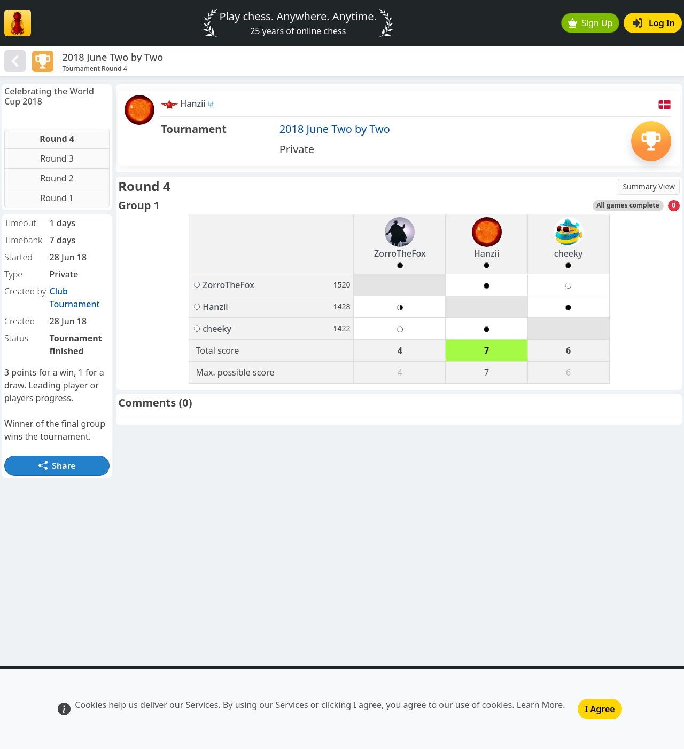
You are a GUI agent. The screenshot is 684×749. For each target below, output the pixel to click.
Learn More (540, 705)
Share (57, 466)
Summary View (649, 186)
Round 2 (57, 178)
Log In (654, 23)
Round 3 (57, 158)
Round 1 (57, 198)
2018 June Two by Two (334, 129)
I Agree (600, 709)
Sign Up (590, 23)
